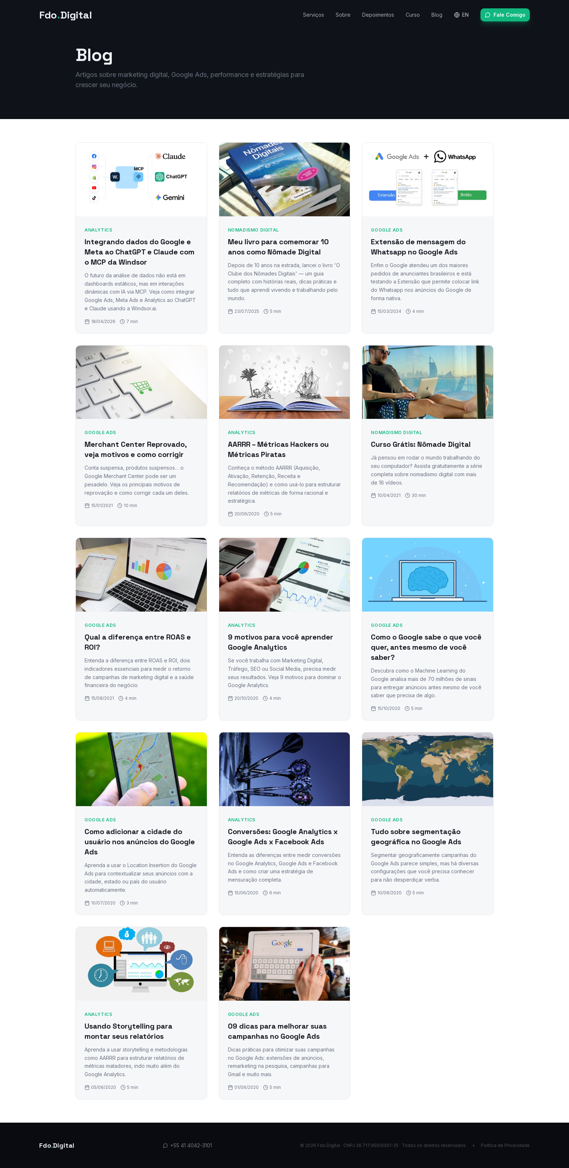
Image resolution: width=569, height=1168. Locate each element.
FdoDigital (65, 14)
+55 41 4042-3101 (187, 1145)
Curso (413, 15)
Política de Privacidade (505, 1145)
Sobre (343, 15)
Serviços (313, 15)
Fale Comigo (505, 15)
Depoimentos (378, 15)
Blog (436, 15)
